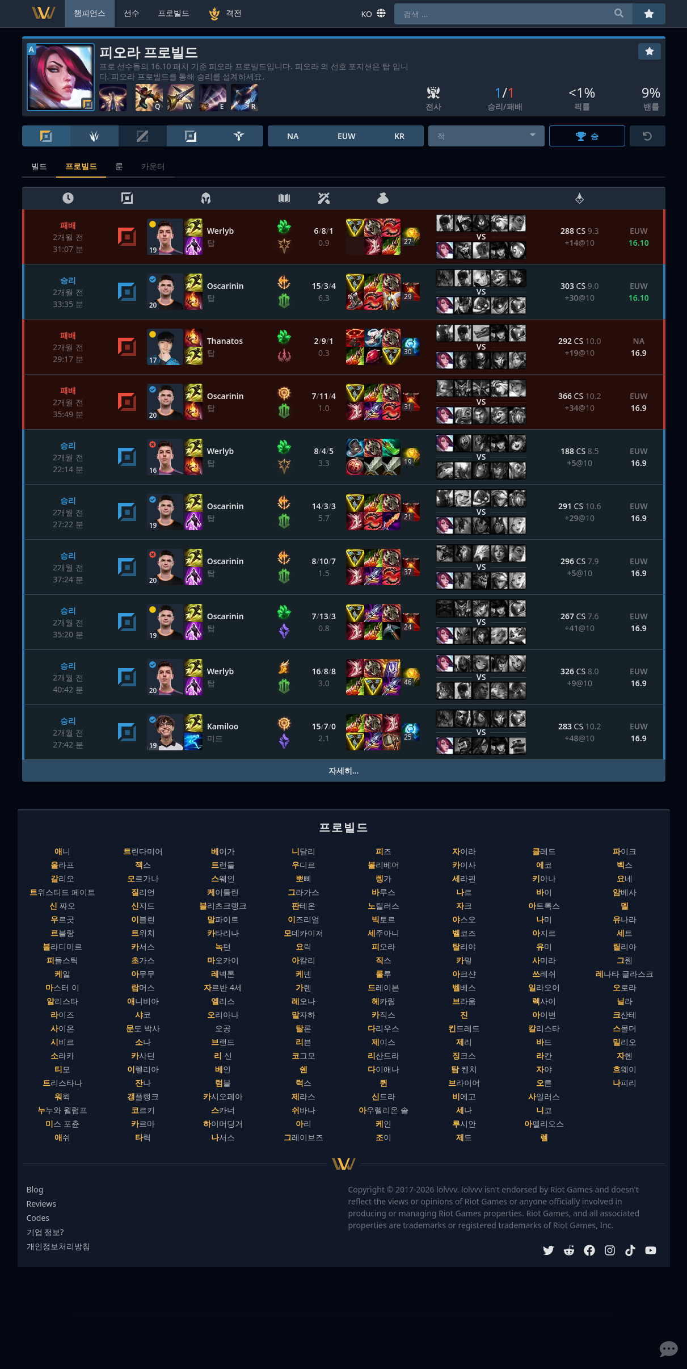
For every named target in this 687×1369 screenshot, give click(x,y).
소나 (143, 1041)
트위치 (143, 932)
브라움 (464, 1001)
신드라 (383, 1096)
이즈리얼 (303, 919)
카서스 (143, 946)
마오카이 (223, 960)
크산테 (625, 1014)
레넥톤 (223, 973)
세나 (464, 1110)
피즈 (383, 851)
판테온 (303, 905)
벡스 (625, 864)
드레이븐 (383, 987)
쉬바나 (303, 1110)
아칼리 (303, 960)
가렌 (303, 987)
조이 (383, 1137)
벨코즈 (464, 932)
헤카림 (383, 1001)
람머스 (143, 987)
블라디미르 (62, 946)
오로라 (625, 987)
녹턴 (223, 946)
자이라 (464, 851)
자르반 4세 (223, 987)
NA (293, 136)
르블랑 (62, 932)
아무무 (143, 973)
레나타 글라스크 (625, 973)
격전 (225, 13)
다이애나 (383, 1069)
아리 (303, 1123)
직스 (383, 960)
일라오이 (544, 987)
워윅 (62, 1096)
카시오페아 (223, 1096)
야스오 (464, 919)
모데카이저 (303, 932)
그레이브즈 (303, 1137)
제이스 (383, 1041)
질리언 (143, 892)
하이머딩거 (223, 1123)
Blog (35, 1189)
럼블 (223, 1082)
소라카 (62, 1055)
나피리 (625, 1082)
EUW (347, 136)
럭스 (303, 1082)
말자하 (303, 1014)
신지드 (143, 905)
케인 (383, 1123)
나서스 (223, 1137)
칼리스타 (544, 1028)
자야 (544, 1069)
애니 (62, 851)
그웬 (625, 960)
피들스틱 (62, 960)
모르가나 (143, 878)
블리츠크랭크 (223, 905)
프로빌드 (81, 166)
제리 (464, 1041)
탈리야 (464, 946)
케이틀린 (223, 892)
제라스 (303, 1096)
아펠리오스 (544, 1123)
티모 (62, 1069)
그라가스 (303, 892)
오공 (223, 1028)
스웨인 (223, 878)
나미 (544, 919)
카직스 (383, 1014)
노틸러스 (383, 905)
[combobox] (486, 135)
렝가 (383, 878)
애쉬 (62, 1137)
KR (399, 136)
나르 (464, 892)
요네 (625, 878)
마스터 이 (62, 987)
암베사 (625, 892)
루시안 (464, 1123)
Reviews (41, 1203)
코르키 (143, 1110)
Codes (38, 1217)
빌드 (39, 166)
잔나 (143, 1082)
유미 (544, 946)
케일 (62, 973)
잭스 (143, 864)
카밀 (464, 960)
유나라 (625, 919)
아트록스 (544, 905)
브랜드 (223, 1041)
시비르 (62, 1041)
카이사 (464, 864)
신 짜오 (62, 905)
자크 (464, 905)
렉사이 (544, 1001)
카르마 (143, 1123)
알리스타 (62, 1001)
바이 (544, 892)
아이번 (544, 1014)
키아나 (544, 878)
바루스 (383, 892)
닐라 (625, 1001)
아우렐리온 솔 (383, 1110)
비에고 (464, 1096)
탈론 (303, 1028)
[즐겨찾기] (649, 51)
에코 (544, 864)
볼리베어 (383, 864)
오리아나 (223, 1014)
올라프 (62, 864)
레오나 (303, 1001)
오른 (544, 1082)
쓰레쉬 (544, 973)
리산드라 (383, 1055)
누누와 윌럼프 (62, 1110)
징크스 (464, 1055)
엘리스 (223, 1001)
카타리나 (223, 932)
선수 (132, 12)
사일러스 (544, 1096)
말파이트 (223, 919)
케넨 (303, 973)
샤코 (143, 1014)
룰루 (383, 973)
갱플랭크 (143, 1096)
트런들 (223, 864)
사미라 (544, 960)
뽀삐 (303, 878)
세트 (625, 932)
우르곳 (62, 919)
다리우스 (383, 1028)
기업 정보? (45, 1232)
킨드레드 (464, 1028)
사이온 (62, 1028)
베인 (223, 1069)
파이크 (625, 851)
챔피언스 (90, 12)
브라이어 (464, 1082)
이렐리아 (143, 1069)
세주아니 (383, 932)
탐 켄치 (464, 1069)
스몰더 (625, 1028)
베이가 (223, 851)
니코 (544, 1110)
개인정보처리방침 (58, 1246)
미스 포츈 (62, 1123)
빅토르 (383, 919)
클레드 (544, 851)
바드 (544, 1041)
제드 (464, 1137)
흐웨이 (625, 1069)
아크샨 (464, 973)
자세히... (343, 770)
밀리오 (625, 1041)
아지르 (544, 932)
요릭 (303, 946)
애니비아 (143, 1001)
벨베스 (464, 987)
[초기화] (647, 135)
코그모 (303, 1055)
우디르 (303, 864)
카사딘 (143, 1055)
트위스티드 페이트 (62, 892)
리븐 (303, 1041)
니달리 (303, 851)
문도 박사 (143, 1028)
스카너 (223, 1110)
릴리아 (625, 946)
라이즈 (62, 1014)
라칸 (544, 1055)
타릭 (143, 1137)
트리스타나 (62, 1082)
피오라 (383, 946)
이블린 (143, 919)
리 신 (223, 1055)
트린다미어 (143, 851)
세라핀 (464, 878)
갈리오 (62, 878)
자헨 (625, 1055)
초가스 (143, 960)
